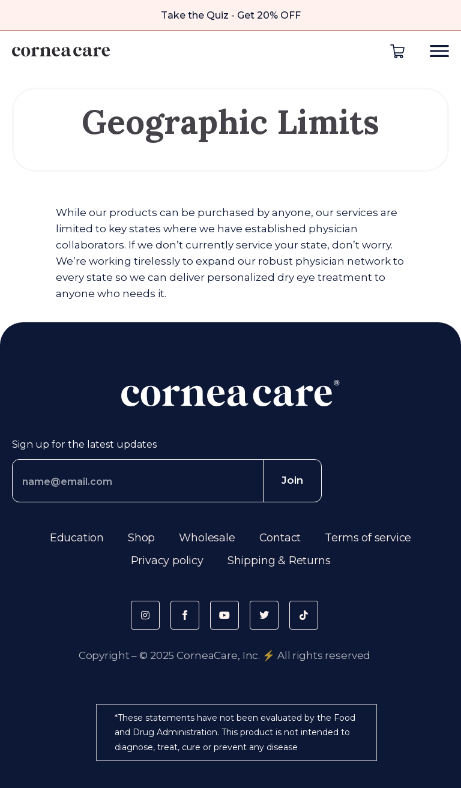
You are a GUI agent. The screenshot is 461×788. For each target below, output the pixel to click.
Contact (280, 537)
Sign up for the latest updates (84, 444)
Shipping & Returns (279, 560)
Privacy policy (167, 560)
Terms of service (368, 537)
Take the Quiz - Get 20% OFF (231, 15)
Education (77, 537)
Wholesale (207, 537)
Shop (141, 537)
